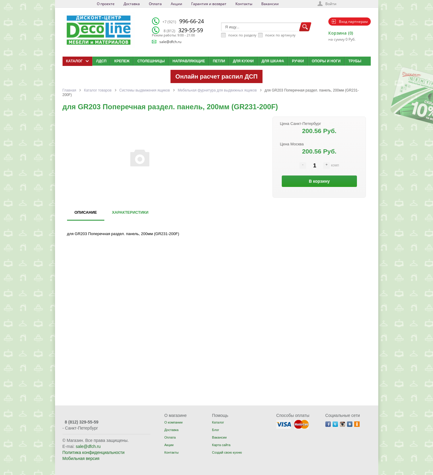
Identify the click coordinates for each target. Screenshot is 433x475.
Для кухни (243, 61)
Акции (176, 3)
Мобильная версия (81, 458)
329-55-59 (183, 30)
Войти (330, 3)
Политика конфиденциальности (94, 452)
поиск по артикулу (280, 35)
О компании (173, 422)
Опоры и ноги (326, 61)
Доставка (132, 3)
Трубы (355, 61)
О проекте (106, 3)
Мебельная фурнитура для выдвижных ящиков (217, 90)
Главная (69, 90)
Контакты (243, 3)
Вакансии (270, 3)
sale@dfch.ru (170, 41)
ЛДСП (101, 61)
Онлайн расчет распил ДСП (216, 76)
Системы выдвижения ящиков (144, 90)
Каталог (218, 422)
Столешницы (151, 61)
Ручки (298, 61)
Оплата (155, 3)
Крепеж (122, 61)
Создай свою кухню (227, 452)
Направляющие (189, 61)
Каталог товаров (98, 90)
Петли (219, 61)
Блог (215, 430)
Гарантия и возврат (208, 3)
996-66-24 (183, 21)
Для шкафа (273, 61)
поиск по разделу (242, 35)
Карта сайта (221, 445)
